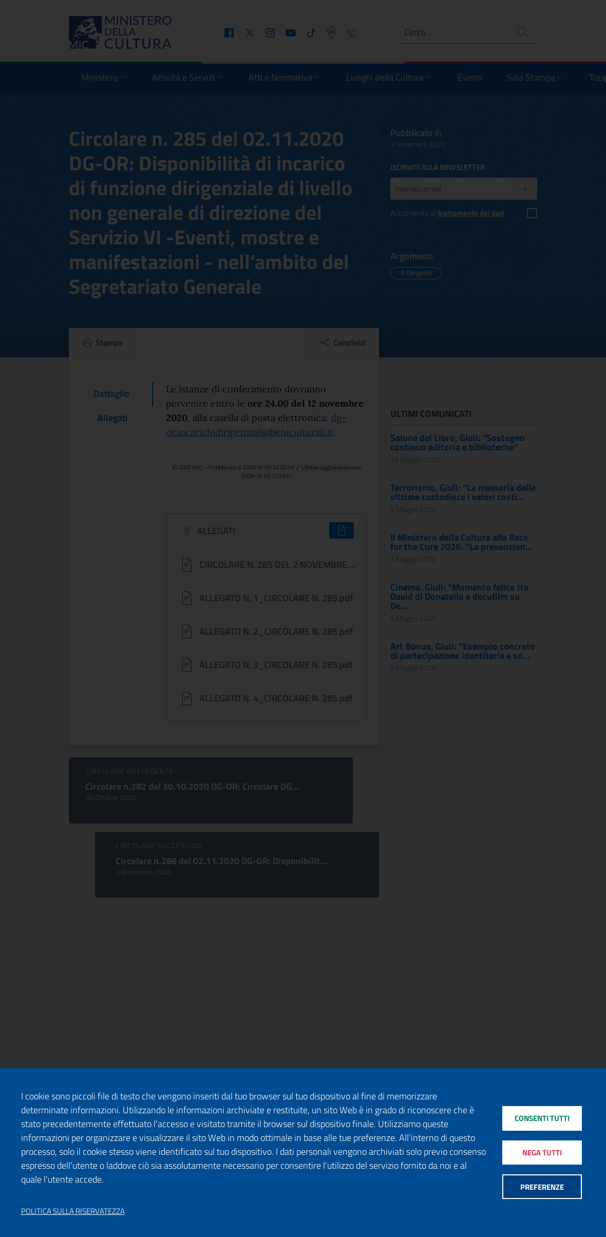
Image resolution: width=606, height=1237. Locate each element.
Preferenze (542, 1187)
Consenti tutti (542, 1118)
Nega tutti (542, 1152)
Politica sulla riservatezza (73, 1211)
